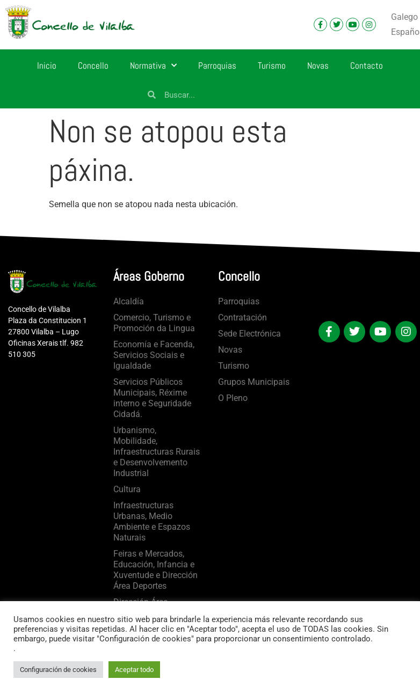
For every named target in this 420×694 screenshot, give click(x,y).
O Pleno (233, 398)
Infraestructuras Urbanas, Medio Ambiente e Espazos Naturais (151, 521)
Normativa (153, 65)
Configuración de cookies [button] (58, 670)
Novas (318, 65)
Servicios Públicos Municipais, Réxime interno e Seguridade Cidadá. (152, 398)
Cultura (127, 489)
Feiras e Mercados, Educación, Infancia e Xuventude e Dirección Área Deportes (155, 570)
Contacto (366, 65)
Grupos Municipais (253, 382)
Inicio (46, 65)
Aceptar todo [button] (134, 670)
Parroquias (217, 65)
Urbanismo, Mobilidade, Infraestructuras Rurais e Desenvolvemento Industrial (156, 451)
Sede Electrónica (249, 333)
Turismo (272, 65)
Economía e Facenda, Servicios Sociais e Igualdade (153, 355)
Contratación (242, 317)
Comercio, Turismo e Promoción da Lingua (154, 322)
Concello (93, 65)
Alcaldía (128, 301)
